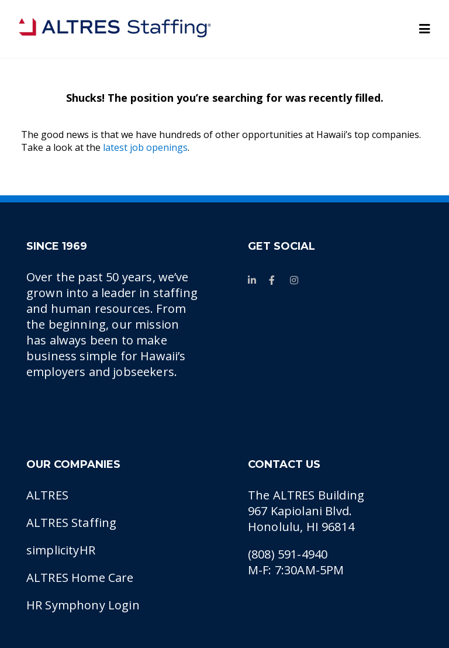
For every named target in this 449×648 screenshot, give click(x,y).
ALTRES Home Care (80, 577)
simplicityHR (60, 550)
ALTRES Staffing (71, 522)
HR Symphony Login (83, 605)
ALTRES (47, 495)
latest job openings (145, 147)
